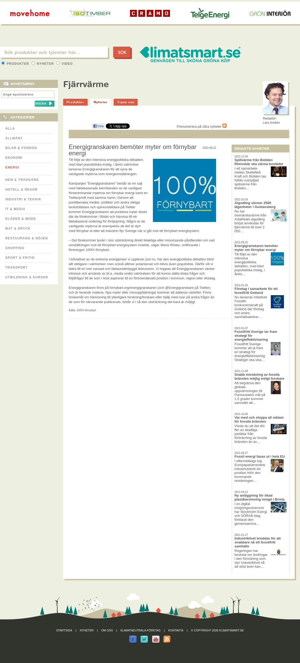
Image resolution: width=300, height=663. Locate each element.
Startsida (64, 630)
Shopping (14, 248)
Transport (16, 267)
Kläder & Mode (20, 219)
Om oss (107, 630)
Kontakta (175, 630)
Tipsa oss (125, 102)
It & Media (15, 209)
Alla (10, 128)
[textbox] (54, 52)
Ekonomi (14, 158)
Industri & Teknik (23, 199)
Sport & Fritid (20, 258)
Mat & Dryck (18, 228)
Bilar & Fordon (21, 148)
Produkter (15, 64)
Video (64, 64)
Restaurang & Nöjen (26, 238)
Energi (12, 167)
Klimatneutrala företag (141, 630)
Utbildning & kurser (26, 277)
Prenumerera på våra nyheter (202, 126)
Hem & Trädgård (22, 180)
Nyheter (43, 64)
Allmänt (14, 138)
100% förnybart (86, 310)
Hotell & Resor (21, 189)
